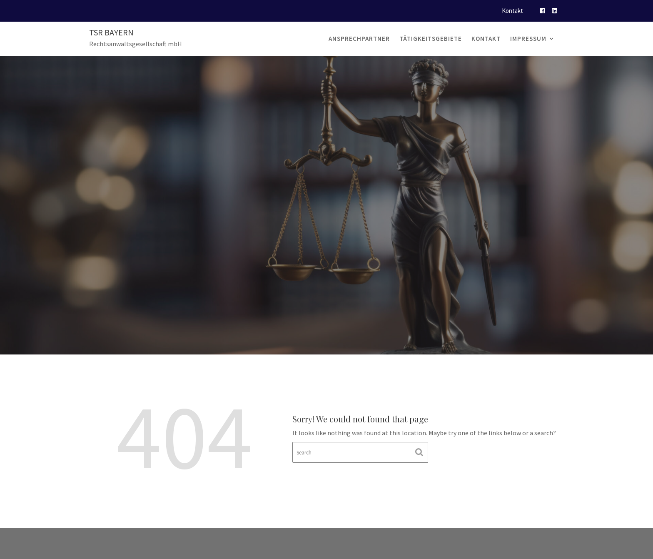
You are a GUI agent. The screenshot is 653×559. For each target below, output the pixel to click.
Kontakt (512, 11)
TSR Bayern (111, 32)
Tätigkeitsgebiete (430, 38)
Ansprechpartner (359, 38)
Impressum (528, 38)
